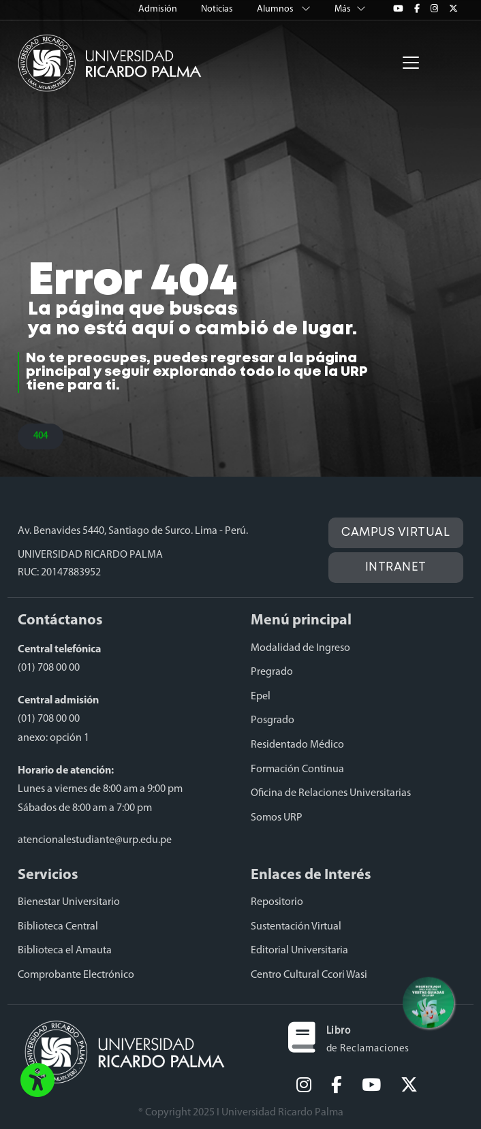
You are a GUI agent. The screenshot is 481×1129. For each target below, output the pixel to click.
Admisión (158, 9)
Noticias (218, 9)
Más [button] (350, 9)
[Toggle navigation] (411, 63)
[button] (37, 1081)
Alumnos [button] (285, 9)
